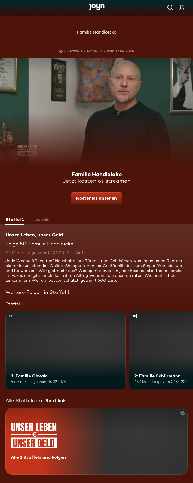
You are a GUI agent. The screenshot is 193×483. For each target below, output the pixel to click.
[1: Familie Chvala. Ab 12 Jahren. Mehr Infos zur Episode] (65, 350)
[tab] (14, 220)
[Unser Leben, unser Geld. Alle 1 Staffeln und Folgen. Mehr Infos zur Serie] (96, 441)
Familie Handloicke (96, 32)
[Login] (182, 7)
